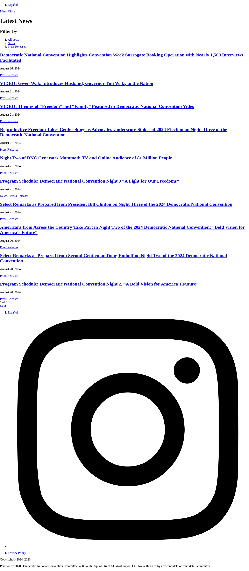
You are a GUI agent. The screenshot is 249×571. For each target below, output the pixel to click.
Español (13, 4)
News (11, 43)
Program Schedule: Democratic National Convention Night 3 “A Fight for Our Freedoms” (89, 181)
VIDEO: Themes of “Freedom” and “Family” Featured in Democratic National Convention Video (97, 106)
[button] (7, 11)
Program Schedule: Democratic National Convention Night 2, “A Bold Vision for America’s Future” (99, 283)
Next (3, 305)
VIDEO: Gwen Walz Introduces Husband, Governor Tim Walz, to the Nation (76, 83)
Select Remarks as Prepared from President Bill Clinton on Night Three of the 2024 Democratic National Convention (116, 204)
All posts (13, 39)
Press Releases (17, 46)
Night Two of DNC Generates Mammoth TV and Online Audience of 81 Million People (86, 157)
